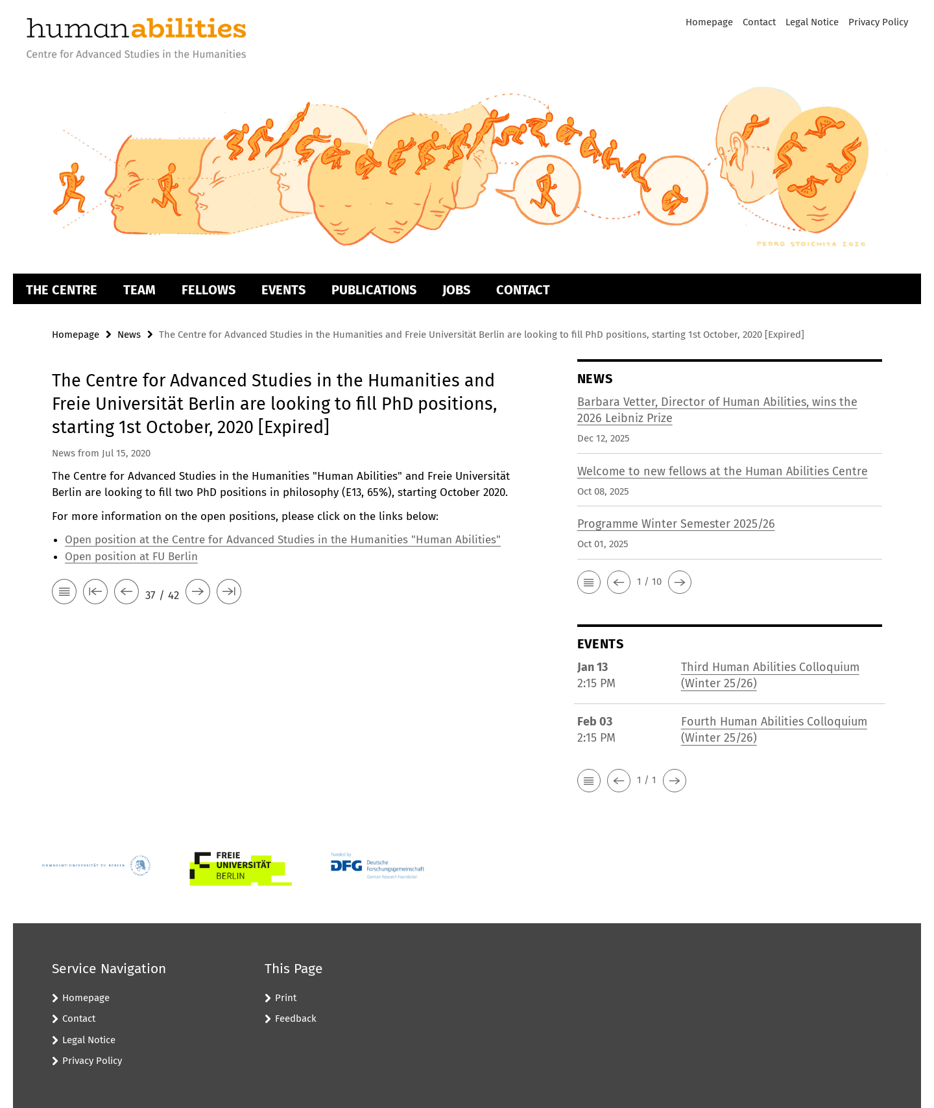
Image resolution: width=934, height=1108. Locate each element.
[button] (589, 582)
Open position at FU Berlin (131, 556)
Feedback (296, 1018)
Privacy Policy (878, 22)
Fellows (208, 290)
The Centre (61, 290)
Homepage (709, 22)
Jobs (456, 290)
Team (139, 290)
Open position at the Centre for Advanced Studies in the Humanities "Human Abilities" (283, 540)
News (129, 334)
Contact (759, 22)
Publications (373, 290)
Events (283, 290)
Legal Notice (812, 22)
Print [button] (285, 998)
